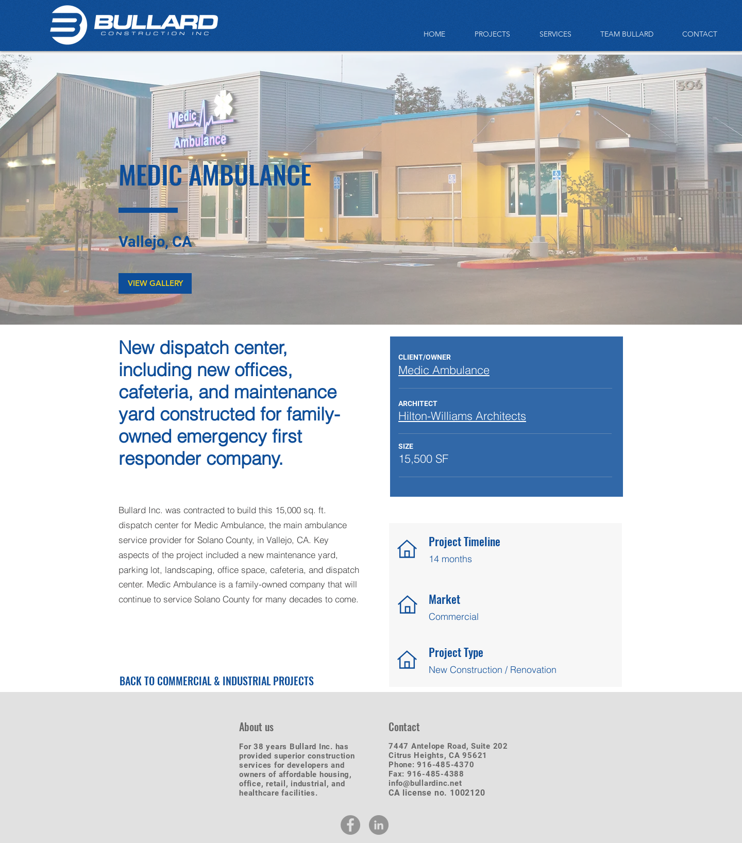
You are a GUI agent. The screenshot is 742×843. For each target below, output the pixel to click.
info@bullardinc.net (425, 783)
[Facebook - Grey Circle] (350, 825)
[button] (155, 283)
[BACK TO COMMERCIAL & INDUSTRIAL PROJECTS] (217, 680)
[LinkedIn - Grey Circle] (379, 825)
